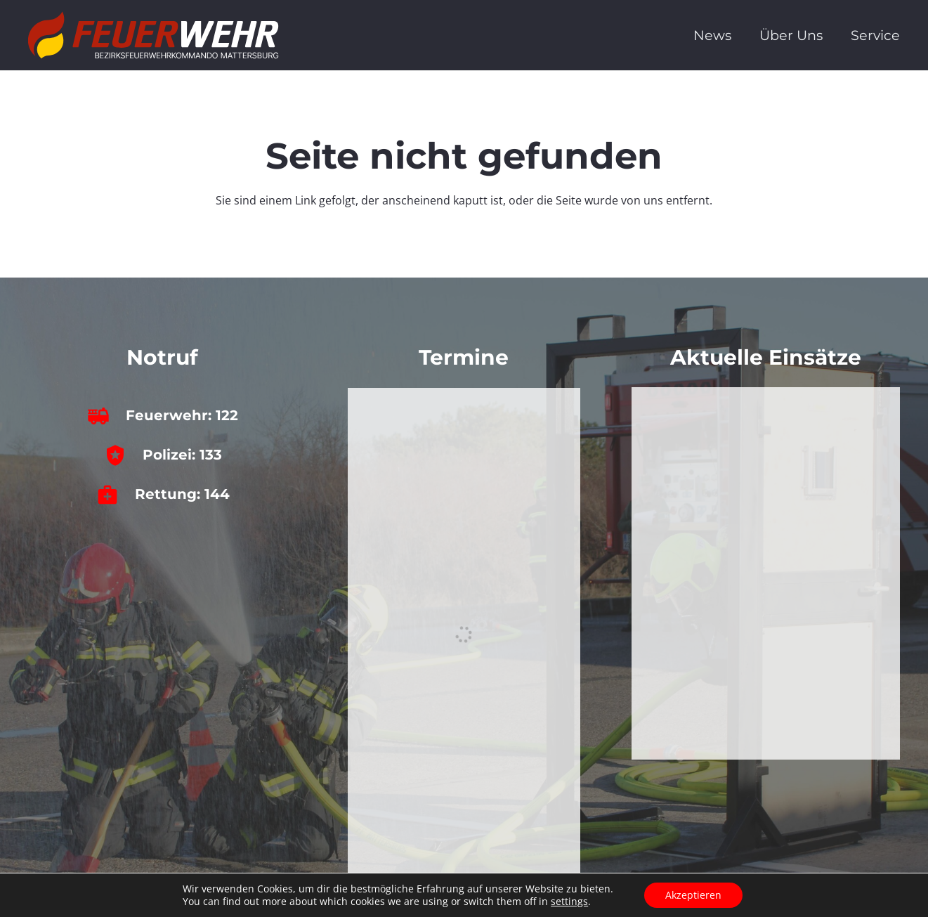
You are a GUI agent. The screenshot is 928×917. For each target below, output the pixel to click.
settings (569, 901)
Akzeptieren (693, 895)
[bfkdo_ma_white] (153, 35)
